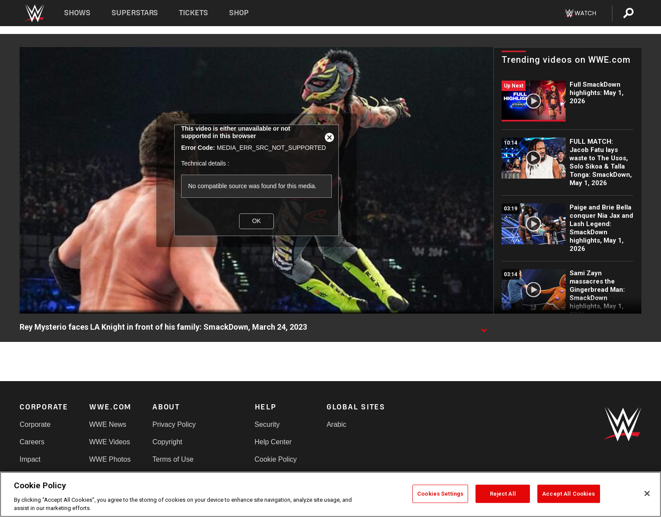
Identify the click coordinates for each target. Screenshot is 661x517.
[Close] (647, 493)
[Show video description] (483, 327)
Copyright (167, 442)
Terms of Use (172, 459)
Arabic (336, 424)
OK (256, 220)
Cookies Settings (440, 493)
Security (267, 424)
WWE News (107, 424)
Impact (30, 459)
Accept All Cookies (568, 493)
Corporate (35, 424)
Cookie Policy (276, 459)
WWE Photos (110, 459)
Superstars (135, 13)
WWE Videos (109, 442)
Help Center (273, 442)
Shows (77, 13)
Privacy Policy (174, 424)
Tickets (193, 13)
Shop (239, 13)
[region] (330, 494)
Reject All (503, 493)
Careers (32, 442)
